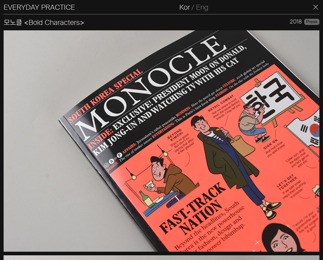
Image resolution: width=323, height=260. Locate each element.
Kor (184, 7)
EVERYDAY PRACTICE (39, 7)
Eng (202, 7)
